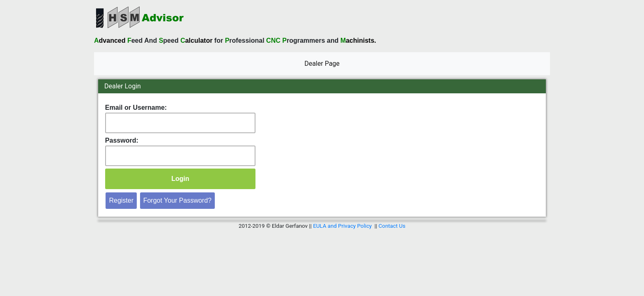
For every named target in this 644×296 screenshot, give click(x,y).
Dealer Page (323, 62)
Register (121, 200)
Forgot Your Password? (177, 200)
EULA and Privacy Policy (342, 226)
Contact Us (392, 226)
